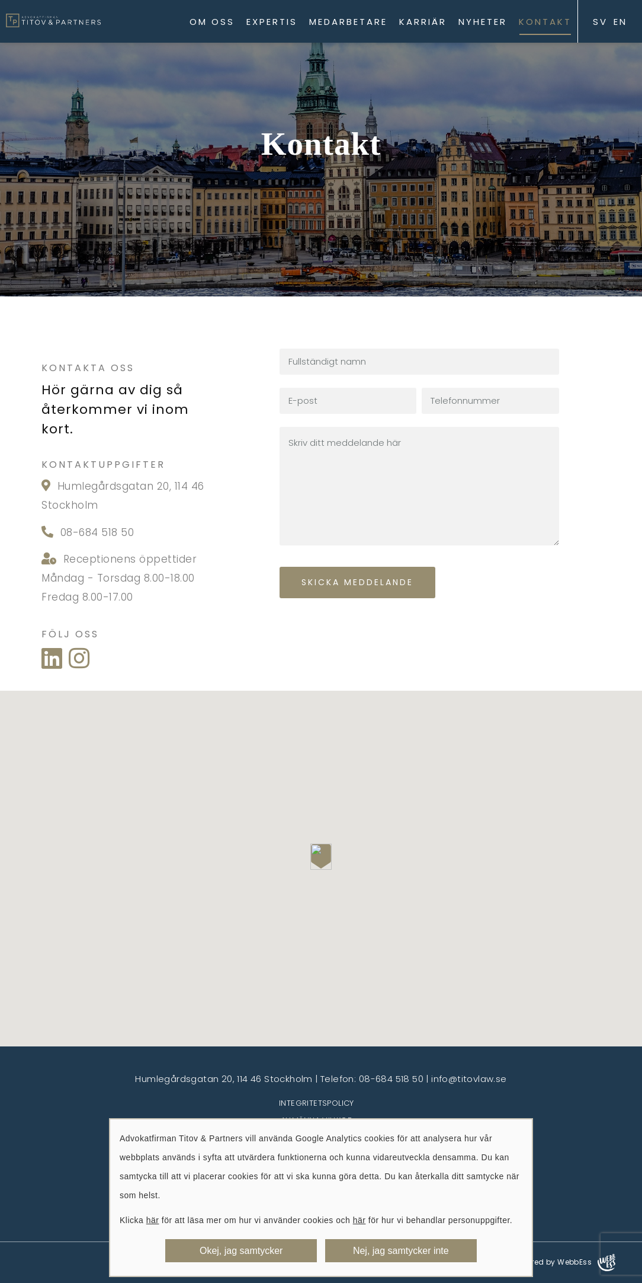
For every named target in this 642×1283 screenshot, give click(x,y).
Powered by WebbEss (563, 1262)
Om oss (212, 21)
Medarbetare (348, 21)
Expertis (271, 21)
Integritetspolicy (316, 1103)
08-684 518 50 (95, 532)
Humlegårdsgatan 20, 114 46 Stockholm (223, 1079)
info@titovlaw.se (468, 1079)
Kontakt (545, 21)
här (152, 1220)
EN (620, 21)
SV (600, 21)
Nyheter (482, 21)
